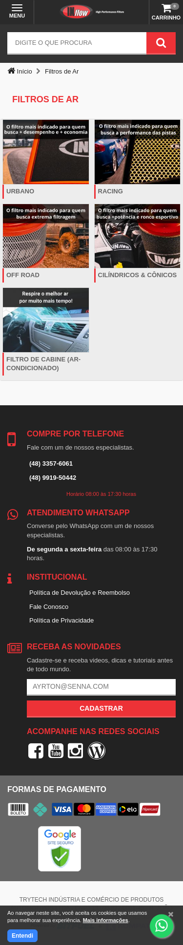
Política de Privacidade (61, 620)
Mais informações (105, 920)
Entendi (22, 935)
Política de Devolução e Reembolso (79, 592)
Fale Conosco (48, 606)
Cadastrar (101, 708)
